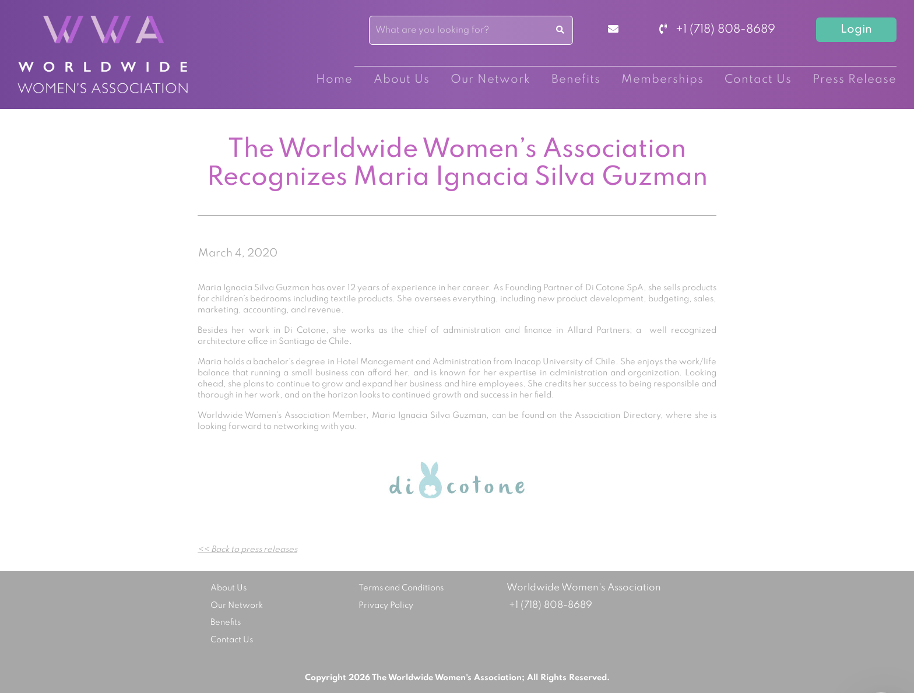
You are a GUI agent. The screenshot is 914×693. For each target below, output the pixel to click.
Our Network (490, 80)
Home (334, 80)
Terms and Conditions (401, 588)
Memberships (662, 80)
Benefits (575, 80)
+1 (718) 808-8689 (717, 30)
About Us (402, 80)
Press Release (855, 80)
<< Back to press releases (247, 550)
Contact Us (758, 80)
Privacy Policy (385, 605)
